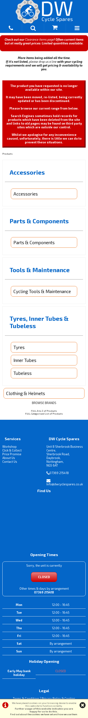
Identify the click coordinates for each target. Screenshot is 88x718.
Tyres (19, 347)
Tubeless (22, 373)
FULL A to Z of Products (44, 410)
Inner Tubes (24, 360)
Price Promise (11, 454)
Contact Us (9, 461)
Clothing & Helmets (25, 393)
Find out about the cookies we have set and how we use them (43, 714)
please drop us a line (43, 61)
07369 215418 (59, 473)
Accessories (25, 193)
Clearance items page (39, 39)
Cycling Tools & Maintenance (42, 291)
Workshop (9, 446)
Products (7, 153)
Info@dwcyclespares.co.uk (64, 484)
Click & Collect (12, 450)
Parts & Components (34, 242)
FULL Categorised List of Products (44, 413)
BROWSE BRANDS (44, 403)
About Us (8, 458)
